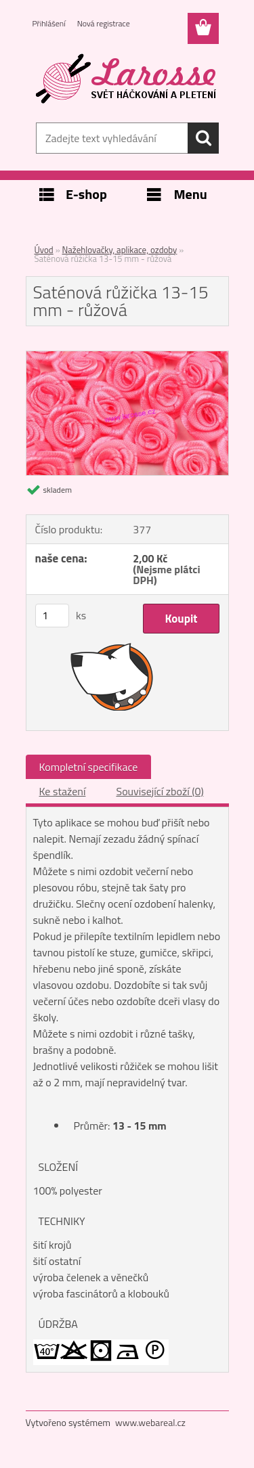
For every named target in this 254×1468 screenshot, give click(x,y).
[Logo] (127, 79)
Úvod (44, 250)
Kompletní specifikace (88, 767)
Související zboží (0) (159, 791)
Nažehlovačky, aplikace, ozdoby (119, 250)
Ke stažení (62, 791)
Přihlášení (49, 23)
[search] (203, 138)
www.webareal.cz (150, 1422)
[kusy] (52, 615)
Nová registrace (103, 23)
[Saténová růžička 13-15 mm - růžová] (127, 357)
